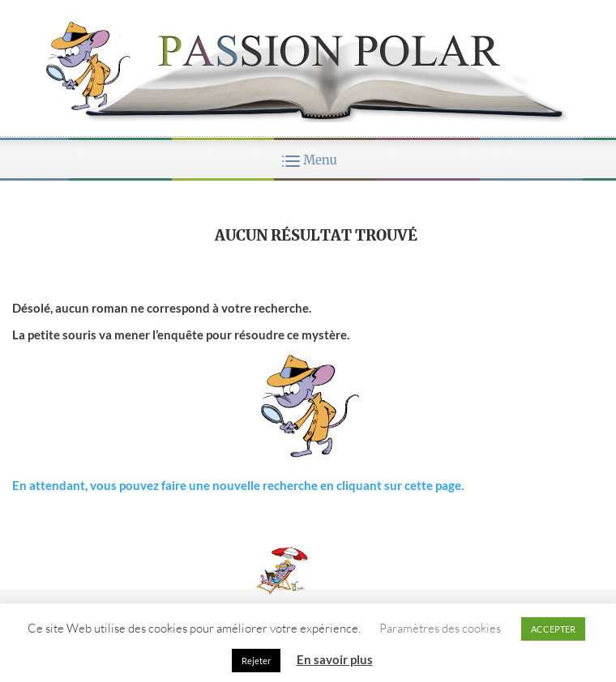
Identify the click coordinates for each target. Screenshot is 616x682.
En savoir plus (335, 659)
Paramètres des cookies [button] (440, 628)
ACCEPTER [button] (553, 629)
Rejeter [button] (256, 660)
